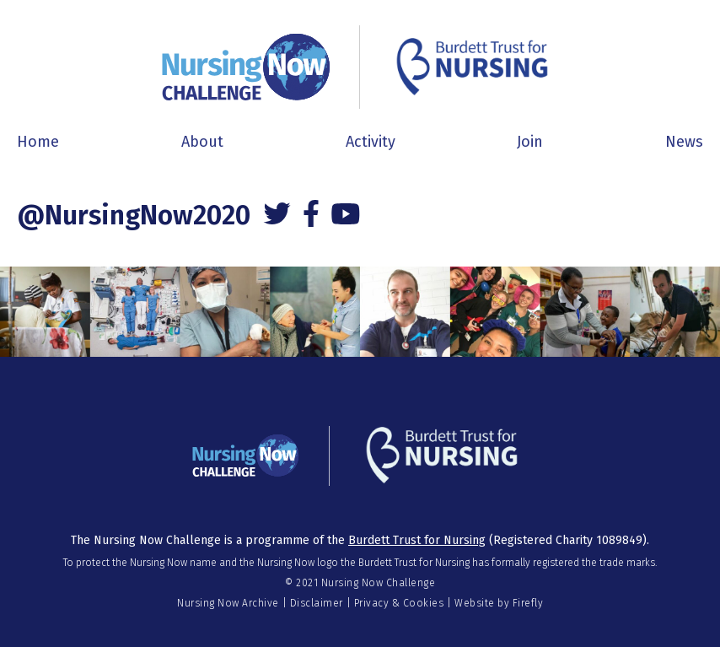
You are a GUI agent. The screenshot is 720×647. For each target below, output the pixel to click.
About (202, 141)
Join (530, 141)
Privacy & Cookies (399, 603)
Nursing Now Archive (228, 603)
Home (38, 141)
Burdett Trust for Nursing (417, 540)
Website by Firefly (498, 603)
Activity (370, 141)
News (684, 141)
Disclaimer (316, 603)
